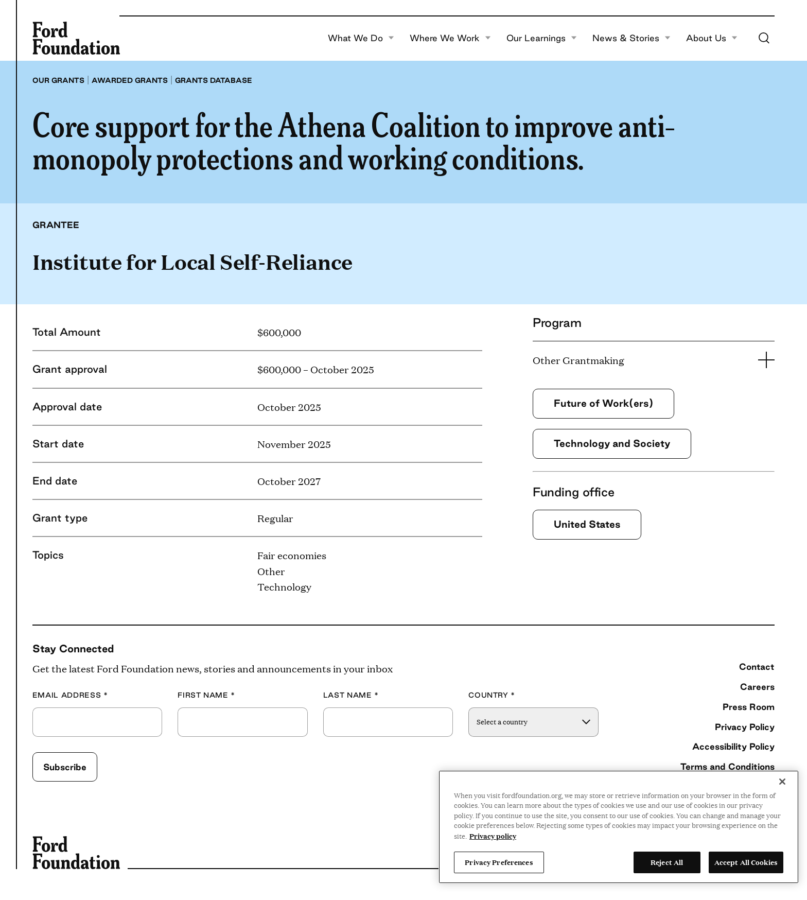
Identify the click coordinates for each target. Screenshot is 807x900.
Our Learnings (541, 38)
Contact (757, 666)
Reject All (667, 862)
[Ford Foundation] (76, 38)
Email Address (70, 695)
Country (491, 695)
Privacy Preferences (499, 862)
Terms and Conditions (727, 766)
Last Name (351, 695)
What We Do (361, 38)
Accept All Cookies (746, 862)
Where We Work (450, 38)
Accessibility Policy (733, 746)
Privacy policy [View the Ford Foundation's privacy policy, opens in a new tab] (492, 835)
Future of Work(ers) (603, 403)
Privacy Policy (745, 727)
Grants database (213, 80)
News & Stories (631, 38)
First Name (206, 695)
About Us (712, 38)
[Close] (782, 781)
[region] (618, 827)
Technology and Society (612, 443)
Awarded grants (130, 80)
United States (587, 524)
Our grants (58, 80)
